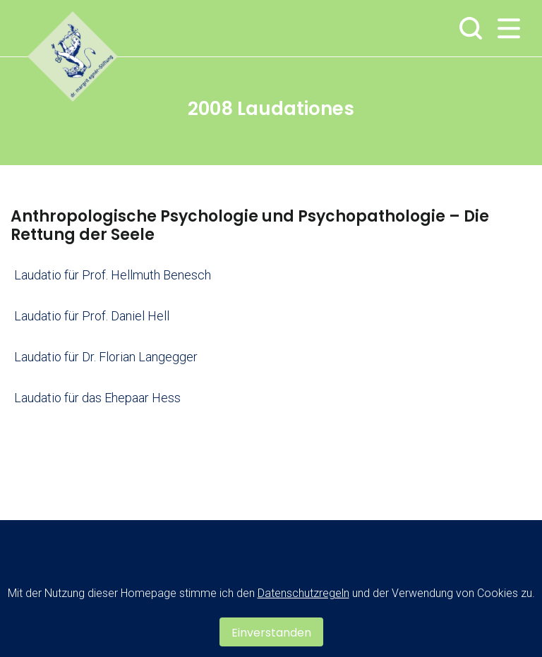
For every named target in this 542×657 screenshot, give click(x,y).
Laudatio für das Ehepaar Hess (97, 397)
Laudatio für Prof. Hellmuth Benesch (112, 274)
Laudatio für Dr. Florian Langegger (106, 356)
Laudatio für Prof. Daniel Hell (91, 315)
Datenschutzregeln (303, 593)
